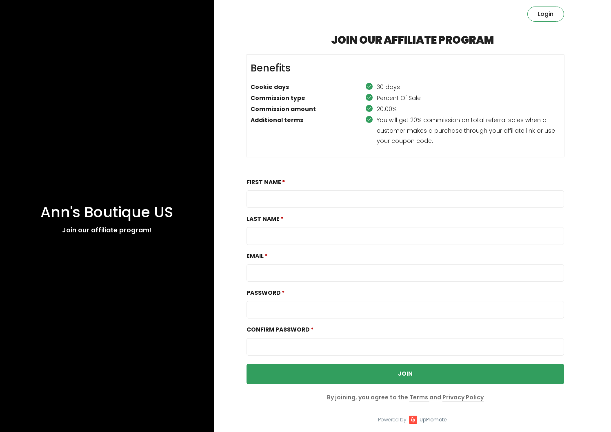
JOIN (405, 374)
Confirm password (278, 329)
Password (264, 293)
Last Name (263, 219)
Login (545, 14)
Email (255, 256)
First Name (264, 182)
